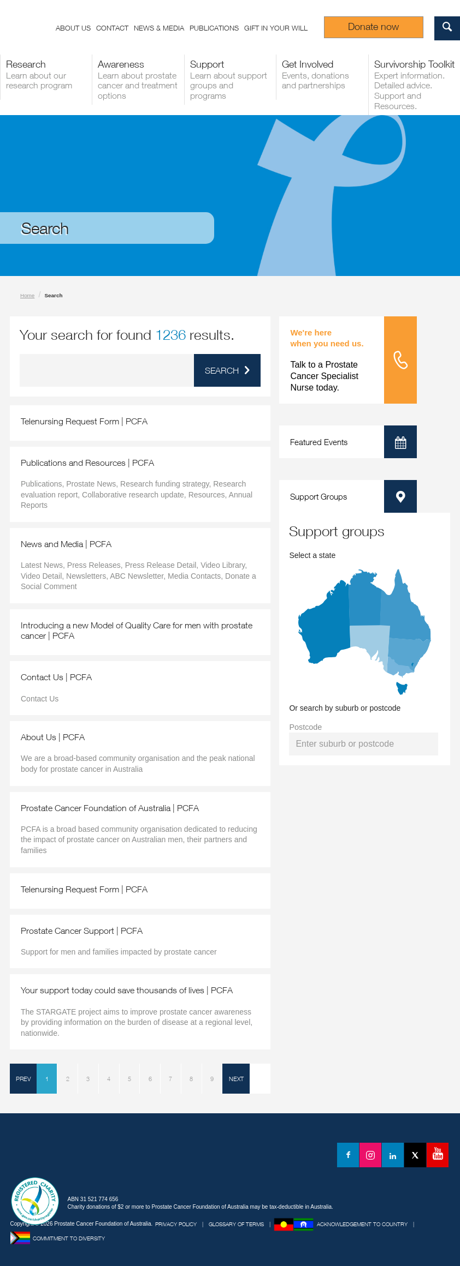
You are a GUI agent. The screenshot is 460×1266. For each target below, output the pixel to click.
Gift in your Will (276, 27)
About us (73, 27)
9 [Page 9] (212, 1078)
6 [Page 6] (150, 1078)
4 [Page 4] (108, 1078)
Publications (214, 27)
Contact (112, 27)
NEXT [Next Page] (236, 1078)
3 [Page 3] (88, 1078)
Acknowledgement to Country (362, 1224)
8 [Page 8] (191, 1078)
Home (27, 295)
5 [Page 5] (129, 1078)
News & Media (159, 27)
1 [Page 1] (47, 1078)
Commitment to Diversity (69, 1238)
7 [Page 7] (170, 1078)
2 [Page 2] (67, 1078)
